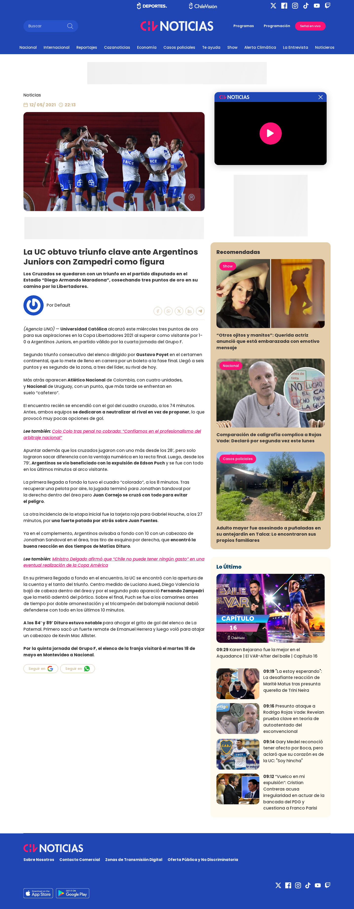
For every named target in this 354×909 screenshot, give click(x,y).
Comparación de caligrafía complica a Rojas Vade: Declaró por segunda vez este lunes (268, 437)
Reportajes (86, 47)
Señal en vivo (310, 26)
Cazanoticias (117, 47)
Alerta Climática (260, 47)
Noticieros (325, 47)
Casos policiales (179, 47)
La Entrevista (295, 47)
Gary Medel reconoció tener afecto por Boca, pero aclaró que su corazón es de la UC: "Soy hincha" (293, 751)
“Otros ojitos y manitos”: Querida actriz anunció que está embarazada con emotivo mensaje (267, 341)
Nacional (28, 47)
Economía (147, 47)
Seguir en (41, 668)
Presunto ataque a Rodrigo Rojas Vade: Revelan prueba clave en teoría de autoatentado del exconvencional (293, 718)
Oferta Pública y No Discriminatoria (203, 859)
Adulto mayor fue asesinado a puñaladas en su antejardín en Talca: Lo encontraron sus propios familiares (268, 534)
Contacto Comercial (79, 859)
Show (232, 47)
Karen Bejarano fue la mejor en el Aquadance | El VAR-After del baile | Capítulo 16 (267, 653)
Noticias (32, 95)
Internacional (57, 47)
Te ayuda (211, 47)
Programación (277, 25)
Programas (243, 25)
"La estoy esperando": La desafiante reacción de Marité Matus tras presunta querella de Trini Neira (292, 680)
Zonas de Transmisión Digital (133, 859)
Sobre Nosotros (38, 859)
